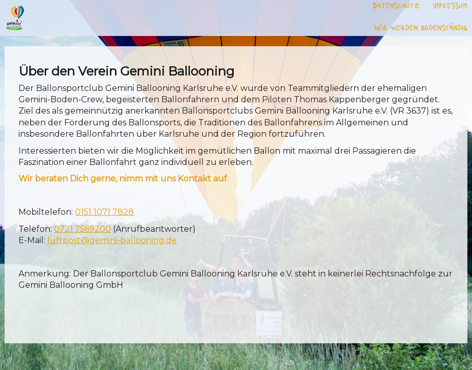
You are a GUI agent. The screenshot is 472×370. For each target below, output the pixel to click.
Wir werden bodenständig (420, 27)
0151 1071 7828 (104, 212)
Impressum (449, 5)
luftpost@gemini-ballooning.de (112, 240)
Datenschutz (396, 5)
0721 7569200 (82, 229)
